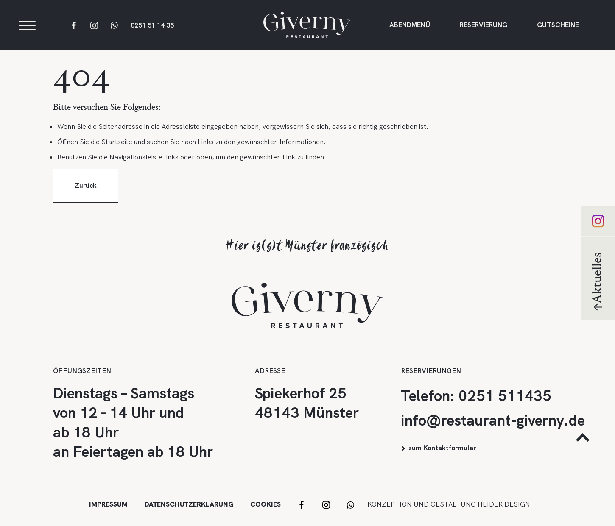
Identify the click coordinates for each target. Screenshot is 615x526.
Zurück (86, 190)
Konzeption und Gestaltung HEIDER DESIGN (448, 504)
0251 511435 (504, 396)
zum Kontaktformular (442, 447)
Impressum (108, 504)
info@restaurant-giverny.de (493, 420)
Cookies (265, 504)
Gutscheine (558, 25)
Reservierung (483, 25)
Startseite (116, 146)
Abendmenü (409, 25)
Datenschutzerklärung (189, 504)
